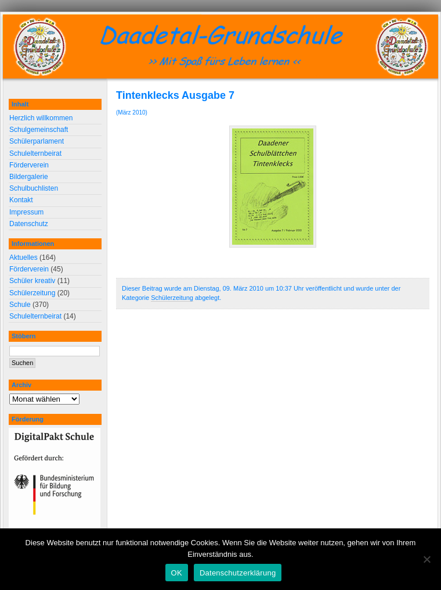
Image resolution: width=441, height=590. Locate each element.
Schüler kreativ (32, 281)
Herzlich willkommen (41, 118)
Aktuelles (23, 257)
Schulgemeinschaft (38, 130)
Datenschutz (28, 224)
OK (176, 572)
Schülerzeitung (172, 297)
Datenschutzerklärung (238, 572)
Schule (20, 305)
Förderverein (29, 165)
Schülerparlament (36, 141)
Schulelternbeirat (35, 153)
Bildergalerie (28, 177)
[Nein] (426, 559)
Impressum (26, 212)
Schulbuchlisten (33, 188)
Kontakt (21, 200)
